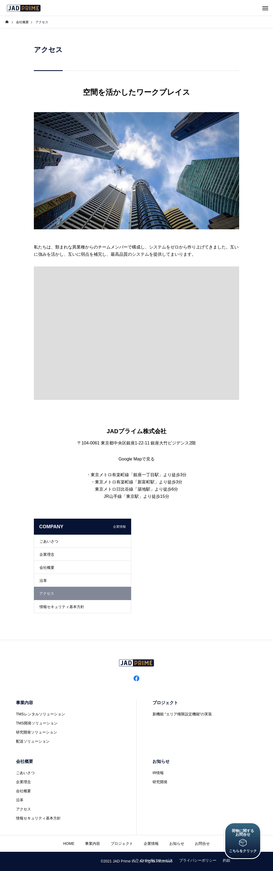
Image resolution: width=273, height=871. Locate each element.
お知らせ (161, 761)
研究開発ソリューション (36, 732)
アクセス (23, 809)
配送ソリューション (33, 741)
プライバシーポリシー (197, 860)
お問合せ (202, 843)
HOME (68, 843)
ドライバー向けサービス (152, 860)
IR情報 (158, 773)
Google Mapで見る (136, 459)
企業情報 (151, 843)
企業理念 (46, 554)
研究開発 (159, 782)
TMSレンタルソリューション (40, 714)
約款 (226, 860)
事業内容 (24, 702)
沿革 (43, 580)
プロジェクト (165, 702)
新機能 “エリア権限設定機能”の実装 (182, 714)
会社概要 (46, 567)
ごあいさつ (48, 541)
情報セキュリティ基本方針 (61, 607)
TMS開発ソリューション (37, 723)
